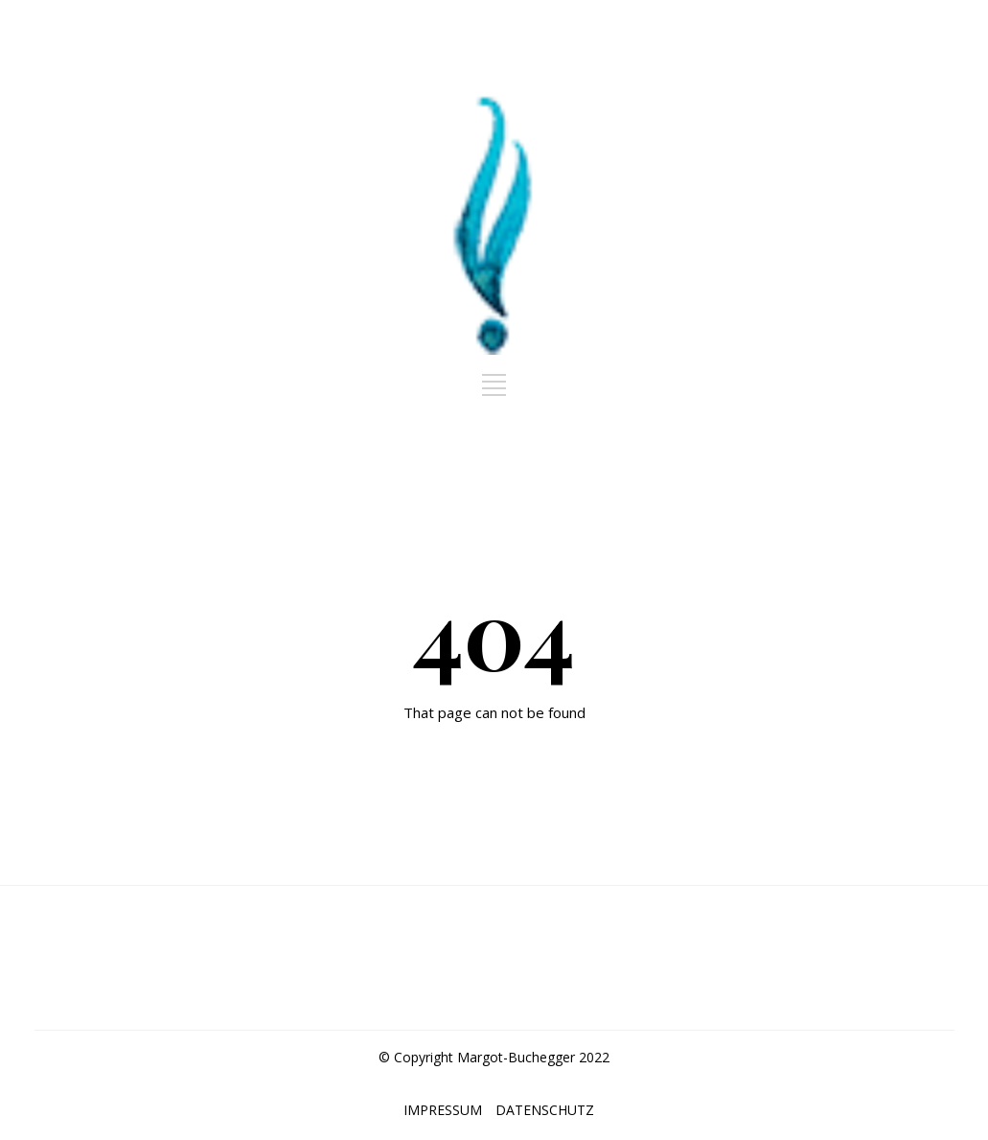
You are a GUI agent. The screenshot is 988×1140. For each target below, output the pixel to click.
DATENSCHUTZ (544, 1110)
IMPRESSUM (442, 1110)
